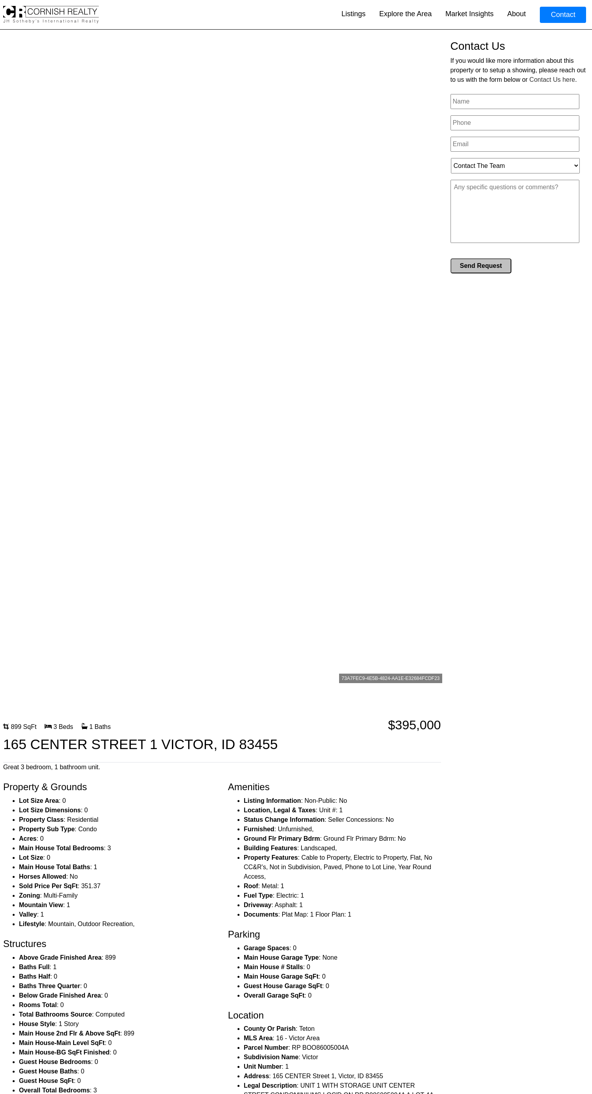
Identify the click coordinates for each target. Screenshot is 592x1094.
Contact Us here (552, 79)
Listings (353, 14)
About (516, 14)
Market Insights (469, 14)
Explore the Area (405, 14)
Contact (563, 15)
